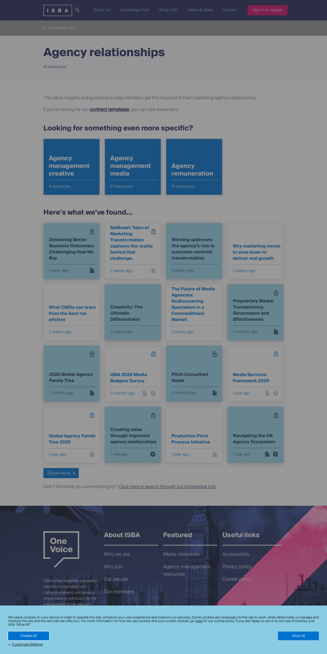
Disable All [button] (28, 636)
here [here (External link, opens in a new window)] (199, 621)
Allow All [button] (298, 636)
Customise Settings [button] (27, 644)
